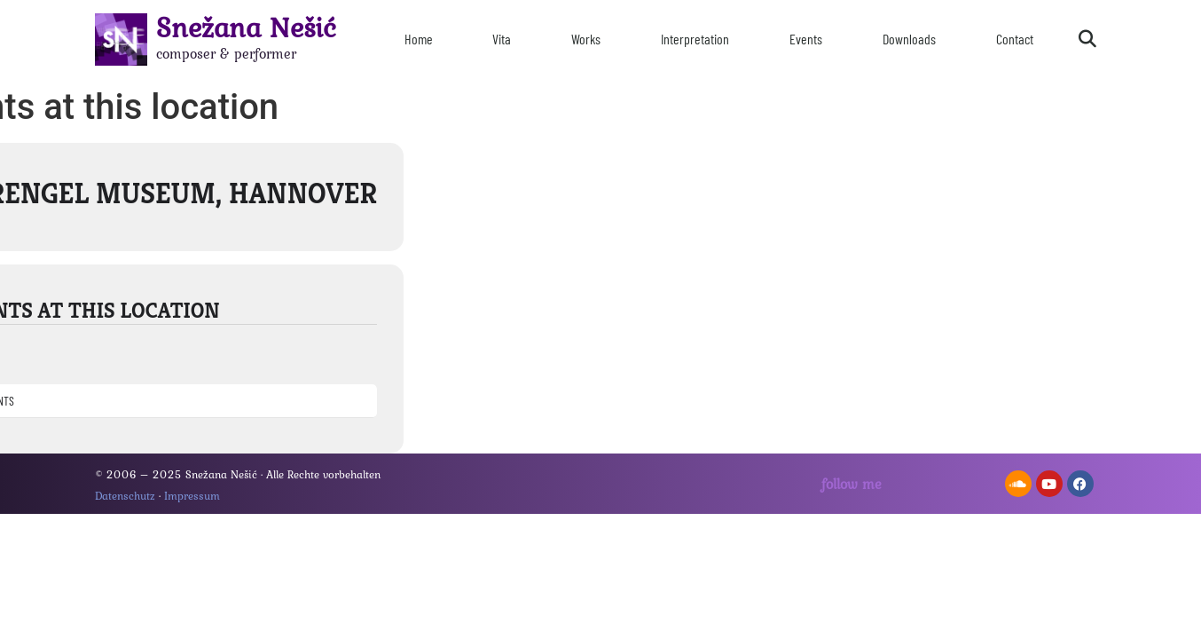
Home (418, 38)
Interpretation (695, 38)
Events (805, 38)
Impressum (192, 495)
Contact (1014, 38)
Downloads (909, 38)
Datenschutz (125, 495)
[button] (1087, 39)
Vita (501, 38)
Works (585, 38)
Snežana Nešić (246, 27)
